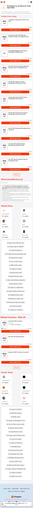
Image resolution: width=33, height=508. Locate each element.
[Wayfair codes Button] (15, 417)
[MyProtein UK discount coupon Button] (16, 302)
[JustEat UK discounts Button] (15, 250)
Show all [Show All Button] (16, 174)
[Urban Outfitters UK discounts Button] (15, 291)
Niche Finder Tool (24, 488)
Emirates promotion (16, 306)
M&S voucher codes (16, 265)
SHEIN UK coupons (16, 413)
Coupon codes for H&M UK (16, 246)
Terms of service (24, 499)
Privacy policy (17, 499)
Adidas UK (4, 235)
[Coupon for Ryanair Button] (15, 472)
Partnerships (15, 488)
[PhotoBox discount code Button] (16, 295)
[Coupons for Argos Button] (15, 269)
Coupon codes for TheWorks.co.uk (16, 468)
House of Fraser (26, 380)
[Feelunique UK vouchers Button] (16, 450)
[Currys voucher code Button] (16, 261)
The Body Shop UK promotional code (16, 254)
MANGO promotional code (16, 457)
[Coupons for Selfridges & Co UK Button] (16, 420)
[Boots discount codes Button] (15, 283)
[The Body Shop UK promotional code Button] (15, 254)
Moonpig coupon (16, 446)
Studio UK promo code (16, 431)
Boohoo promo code (16, 272)
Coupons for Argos (16, 269)
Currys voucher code (16, 261)
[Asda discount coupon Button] (15, 257)
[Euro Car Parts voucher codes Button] (15, 424)
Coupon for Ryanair (16, 472)
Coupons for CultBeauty (16, 309)
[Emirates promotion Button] (16, 306)
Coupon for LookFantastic (16, 287)
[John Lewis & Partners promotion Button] (15, 280)
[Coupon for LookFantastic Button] (15, 287)
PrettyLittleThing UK (27, 391)
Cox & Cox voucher (16, 439)
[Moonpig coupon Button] (16, 446)
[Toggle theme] (31, 2)
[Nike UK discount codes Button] (16, 276)
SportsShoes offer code (16, 454)
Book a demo (7, 488)
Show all (16, 367)
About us (10, 491)
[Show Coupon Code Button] (15, 30)
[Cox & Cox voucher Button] (15, 439)
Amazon (24, 214)
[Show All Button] (16, 367)
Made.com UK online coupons (16, 465)
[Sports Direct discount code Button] (16, 243)
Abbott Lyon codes (16, 476)
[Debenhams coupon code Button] (15, 298)
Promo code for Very (16, 461)
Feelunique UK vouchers (16, 450)
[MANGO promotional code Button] (15, 457)
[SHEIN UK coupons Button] (15, 413)
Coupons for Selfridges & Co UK (16, 420)
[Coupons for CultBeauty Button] (16, 309)
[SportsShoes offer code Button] (16, 454)
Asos (23, 224)
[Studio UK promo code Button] (15, 431)
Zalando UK (5, 391)
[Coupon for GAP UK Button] (16, 409)
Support (23, 491)
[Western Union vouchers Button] (16, 428)
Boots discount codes (16, 283)
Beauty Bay (25, 235)
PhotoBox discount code (16, 295)
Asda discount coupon (16, 257)
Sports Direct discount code (16, 242)
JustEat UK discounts (16, 250)
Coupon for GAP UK (16, 409)
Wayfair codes (16, 416)
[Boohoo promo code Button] (16, 272)
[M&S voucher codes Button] (16, 265)
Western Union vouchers (16, 428)
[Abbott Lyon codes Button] (15, 476)
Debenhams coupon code (16, 298)
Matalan (24, 401)
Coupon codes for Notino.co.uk (16, 435)
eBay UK (4, 224)
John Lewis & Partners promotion (16, 280)
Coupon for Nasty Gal (16, 442)
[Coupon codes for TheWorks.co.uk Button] (16, 469)
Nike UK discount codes (16, 276)
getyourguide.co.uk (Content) (10, 214)
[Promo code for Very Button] (16, 461)
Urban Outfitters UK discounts (16, 291)
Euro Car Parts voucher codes (16, 424)
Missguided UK (6, 380)
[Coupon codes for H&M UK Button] (16, 246)
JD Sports (4, 401)
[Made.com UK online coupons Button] (15, 465)
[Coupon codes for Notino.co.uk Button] (16, 435)
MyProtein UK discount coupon (16, 302)
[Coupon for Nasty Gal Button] (15, 443)
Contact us (17, 491)
